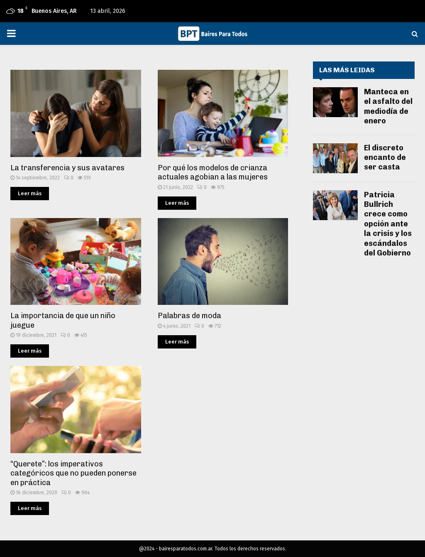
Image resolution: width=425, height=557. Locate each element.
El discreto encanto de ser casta (385, 157)
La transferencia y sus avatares (67, 167)
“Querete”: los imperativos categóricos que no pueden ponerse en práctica (73, 473)
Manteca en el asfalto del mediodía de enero (388, 106)
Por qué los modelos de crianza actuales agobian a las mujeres (213, 172)
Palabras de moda (189, 315)
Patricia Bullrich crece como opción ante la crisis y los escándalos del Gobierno (388, 224)
